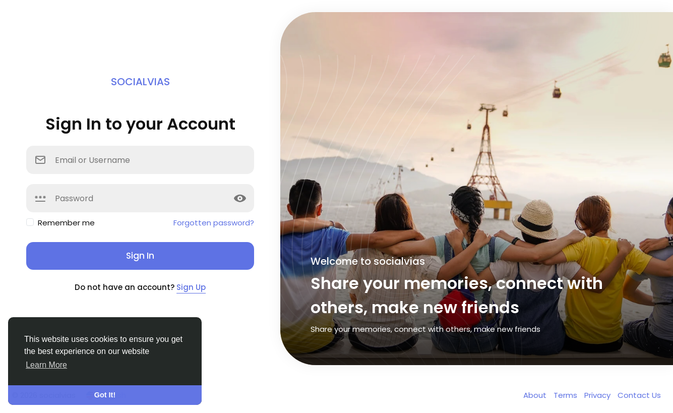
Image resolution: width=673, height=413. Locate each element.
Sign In (140, 256)
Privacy (598, 395)
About (535, 395)
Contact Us (639, 395)
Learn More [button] (46, 365)
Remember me (66, 222)
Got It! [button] (104, 395)
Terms (566, 395)
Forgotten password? (213, 222)
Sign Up (191, 287)
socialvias (140, 82)
